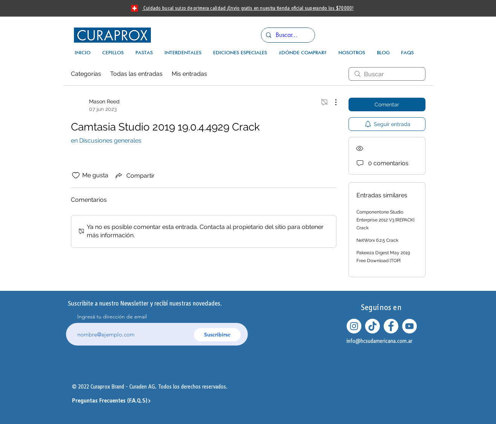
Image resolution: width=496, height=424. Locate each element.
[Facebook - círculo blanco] (391, 326)
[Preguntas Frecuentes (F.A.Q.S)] (112, 401)
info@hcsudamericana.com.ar (380, 341)
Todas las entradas (136, 73)
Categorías (86, 73)
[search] (387, 74)
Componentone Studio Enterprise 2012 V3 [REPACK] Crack (385, 219)
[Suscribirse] (217, 334)
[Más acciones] (331, 102)
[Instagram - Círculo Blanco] (354, 326)
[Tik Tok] (372, 326)
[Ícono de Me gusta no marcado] (76, 175)
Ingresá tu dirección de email (112, 316)
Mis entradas (189, 73)
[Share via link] (134, 175)
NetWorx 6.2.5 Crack (377, 240)
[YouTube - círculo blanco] (409, 326)
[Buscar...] (287, 35)
